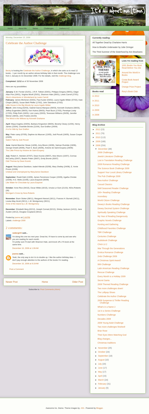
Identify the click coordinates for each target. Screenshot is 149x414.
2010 (98, 137)
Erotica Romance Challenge (110, 252)
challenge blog (65, 76)
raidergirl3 (17, 233)
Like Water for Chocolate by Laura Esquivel (24, 182)
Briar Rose (102, 331)
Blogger (99, 408)
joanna (15, 254)
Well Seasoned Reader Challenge (113, 188)
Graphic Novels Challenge (110, 220)
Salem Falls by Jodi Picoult (17, 140)
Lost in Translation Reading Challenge (115, 160)
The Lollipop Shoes (106, 292)
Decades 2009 (104, 319)
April (100, 376)
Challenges (48, 28)
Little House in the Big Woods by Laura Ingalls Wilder (28, 105)
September (103, 356)
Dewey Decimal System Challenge (113, 208)
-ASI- (82, 408)
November (103, 348)
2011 (98, 133)
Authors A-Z (64, 28)
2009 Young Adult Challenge (110, 323)
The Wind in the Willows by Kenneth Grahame (25, 118)
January (102, 388)
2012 (98, 129)
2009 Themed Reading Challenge (113, 284)
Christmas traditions (107, 343)
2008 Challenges (105, 152)
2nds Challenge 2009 (107, 256)
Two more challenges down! (110, 288)
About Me (23, 28)
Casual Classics (105, 184)
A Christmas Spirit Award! (109, 260)
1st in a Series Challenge (109, 311)
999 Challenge (104, 264)
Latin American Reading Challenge (113, 268)
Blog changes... (105, 339)
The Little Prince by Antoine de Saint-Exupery (25, 150)
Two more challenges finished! (111, 327)
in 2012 (95, 96)
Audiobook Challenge (107, 240)
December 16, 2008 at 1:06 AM (25, 248)
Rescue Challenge (106, 272)
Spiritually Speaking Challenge (111, 212)
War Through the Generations (111, 248)
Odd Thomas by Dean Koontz (18, 161)
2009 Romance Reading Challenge (114, 164)
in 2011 (95, 101)
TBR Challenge (105, 232)
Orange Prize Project (131, 87)
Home (10, 28)
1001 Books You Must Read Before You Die (132, 66)
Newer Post (12, 282)
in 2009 (95, 110)
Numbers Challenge (107, 315)
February (102, 384)
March (101, 380)
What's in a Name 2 (106, 307)
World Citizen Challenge (109, 200)
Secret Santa (103, 280)
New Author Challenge (108, 180)
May (100, 372)
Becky (8, 70)
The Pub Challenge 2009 (109, 176)
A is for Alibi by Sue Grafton (17, 129)
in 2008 (95, 115)
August (101, 360)
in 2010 (95, 105)
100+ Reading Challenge (109, 192)
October (102, 352)
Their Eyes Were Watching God (112, 335)
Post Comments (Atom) (50, 289)
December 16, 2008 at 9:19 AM (25, 263)
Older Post (77, 282)
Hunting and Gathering (108, 224)
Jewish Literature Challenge (110, 156)
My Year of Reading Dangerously (113, 216)
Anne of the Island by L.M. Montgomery (22, 204)
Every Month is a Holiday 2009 (111, 276)
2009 (98, 141)
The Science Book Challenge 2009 (113, 168)
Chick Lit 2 (102, 244)
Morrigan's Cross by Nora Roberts (20, 193)
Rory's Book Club (130, 91)
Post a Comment (16, 269)
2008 (98, 145)
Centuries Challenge (107, 236)
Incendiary (102, 196)
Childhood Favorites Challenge (112, 228)
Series (35, 28)
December (103, 149)
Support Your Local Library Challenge (115, 172)
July (100, 364)
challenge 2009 (18, 220)
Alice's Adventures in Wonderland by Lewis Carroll (27, 97)
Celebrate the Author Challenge (36, 70)
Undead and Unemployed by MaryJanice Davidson (27, 172)
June (100, 368)
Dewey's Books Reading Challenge (114, 204)
